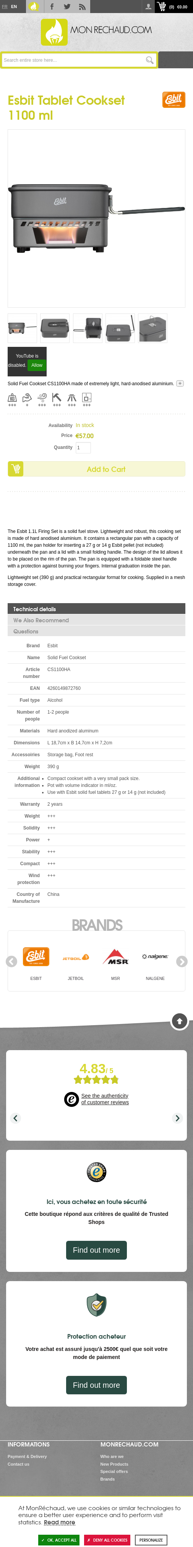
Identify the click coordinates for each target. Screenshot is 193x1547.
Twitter (67, 6)
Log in (148, 6)
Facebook (52, 6)
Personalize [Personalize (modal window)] (151, 1540)
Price (66, 435)
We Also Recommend (41, 620)
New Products (114, 1464)
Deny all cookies (107, 1540)
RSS (82, 6)
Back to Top (179, 1021)
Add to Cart (106, 468)
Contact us (18, 1464)
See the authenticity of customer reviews (105, 1099)
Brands (96, 924)
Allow (36, 365)
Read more (59, 1521)
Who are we (112, 1456)
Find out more (96, 1250)
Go (149, 60)
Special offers (114, 1471)
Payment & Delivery (27, 1456)
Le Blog (33, 6)
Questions (25, 631)
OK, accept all (58, 1540)
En (13, 6)
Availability (61, 425)
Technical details (34, 609)
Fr (4, 6)
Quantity (63, 447)
